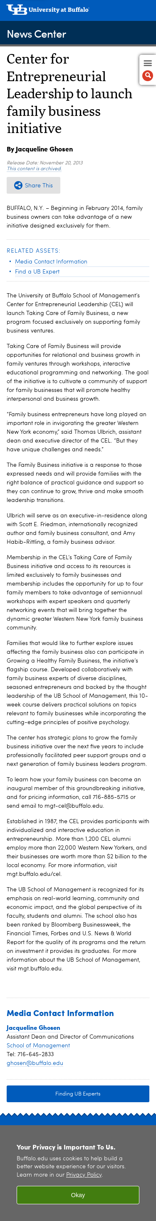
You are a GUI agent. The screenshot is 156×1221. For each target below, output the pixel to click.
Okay (78, 1195)
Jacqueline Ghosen (33, 1027)
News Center (36, 33)
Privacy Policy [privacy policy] (84, 1175)
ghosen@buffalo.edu (35, 1063)
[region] (78, 1173)
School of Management (38, 1046)
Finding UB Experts (78, 1094)
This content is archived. (34, 169)
